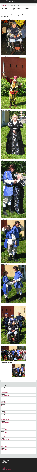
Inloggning (3, 468)
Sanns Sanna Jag (4, 405)
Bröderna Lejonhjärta (4, 429)
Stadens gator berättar (5, 415)
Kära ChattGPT (3, 402)
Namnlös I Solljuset (4, 388)
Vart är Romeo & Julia (5, 395)
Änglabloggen (4, 5)
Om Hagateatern (4, 467)
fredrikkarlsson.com (8, 469)
